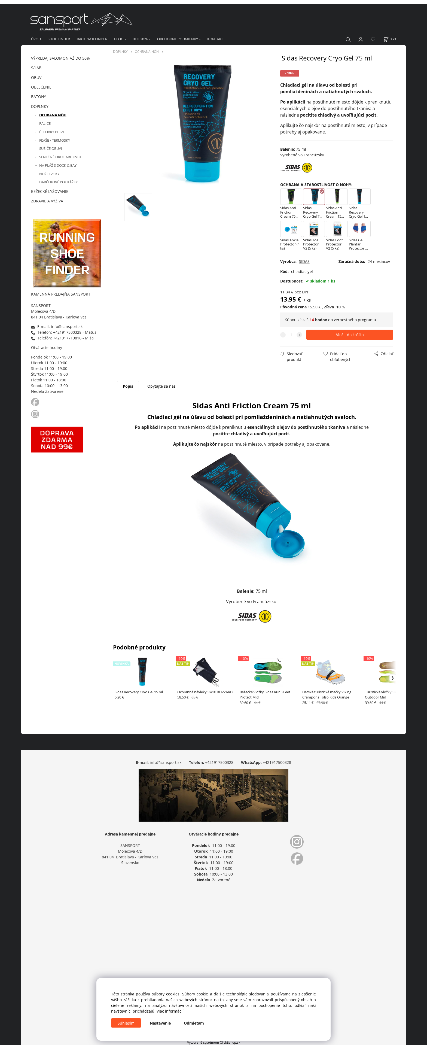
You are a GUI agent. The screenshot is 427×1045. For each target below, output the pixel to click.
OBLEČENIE (41, 87)
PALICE (45, 123)
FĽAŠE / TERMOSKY (54, 140)
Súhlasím (126, 1023)
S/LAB (36, 67)
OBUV (36, 77)
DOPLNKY (39, 106)
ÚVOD (36, 39)
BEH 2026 (140, 39)
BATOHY (38, 96)
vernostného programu (355, 319)
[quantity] (291, 335)
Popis (128, 386)
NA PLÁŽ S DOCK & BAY (58, 165)
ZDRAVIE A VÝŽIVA (47, 200)
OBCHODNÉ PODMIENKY (177, 39)
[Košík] (389, 39)
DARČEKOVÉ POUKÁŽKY (58, 182)
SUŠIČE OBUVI (50, 148)
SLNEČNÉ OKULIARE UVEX (60, 156)
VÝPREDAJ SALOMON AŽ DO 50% (60, 58)
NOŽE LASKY (49, 173)
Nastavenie (160, 1023)
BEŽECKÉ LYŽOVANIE (49, 191)
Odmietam (194, 1023)
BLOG (118, 39)
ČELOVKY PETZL (52, 131)
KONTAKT (215, 39)
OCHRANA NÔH (52, 115)
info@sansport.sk (165, 762)
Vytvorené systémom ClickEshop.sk (213, 1042)
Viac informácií (170, 1011)
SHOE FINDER (59, 39)
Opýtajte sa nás (161, 386)
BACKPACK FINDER (92, 39)
